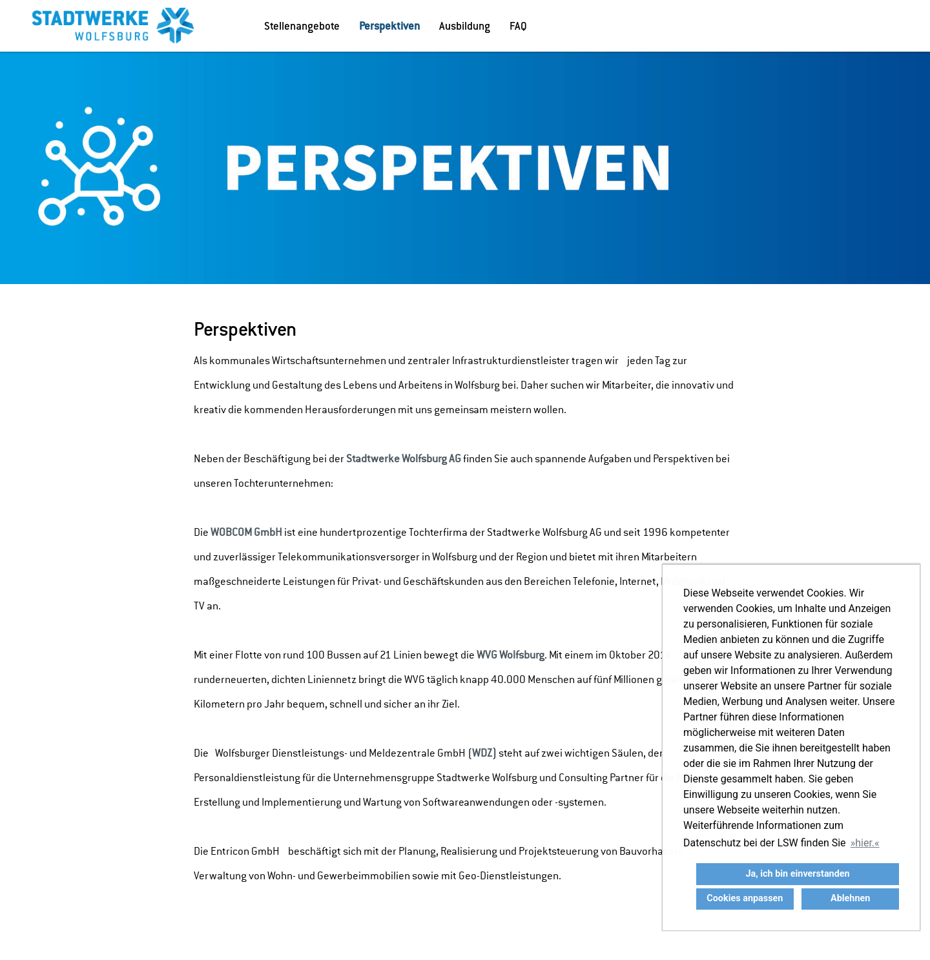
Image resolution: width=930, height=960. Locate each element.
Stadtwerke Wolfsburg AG (403, 458)
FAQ (518, 26)
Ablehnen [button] (850, 898)
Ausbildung (464, 26)
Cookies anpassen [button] (745, 898)
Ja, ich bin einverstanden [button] (797, 873)
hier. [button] (864, 843)
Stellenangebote (302, 26)
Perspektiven (389, 26)
